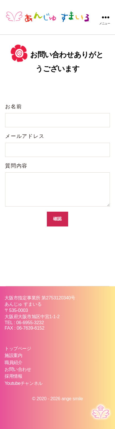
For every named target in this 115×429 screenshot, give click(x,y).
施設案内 (13, 355)
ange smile (72, 398)
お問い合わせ (18, 369)
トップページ (18, 348)
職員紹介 (13, 362)
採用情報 (13, 376)
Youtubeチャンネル (23, 383)
